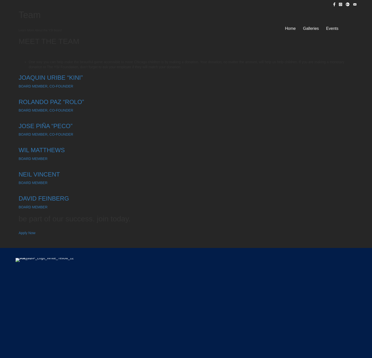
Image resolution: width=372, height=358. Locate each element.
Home (290, 28)
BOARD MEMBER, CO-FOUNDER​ (46, 86)
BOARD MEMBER (33, 159)
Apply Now (27, 233)
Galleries (311, 28)
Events (332, 28)
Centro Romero (185, 301)
